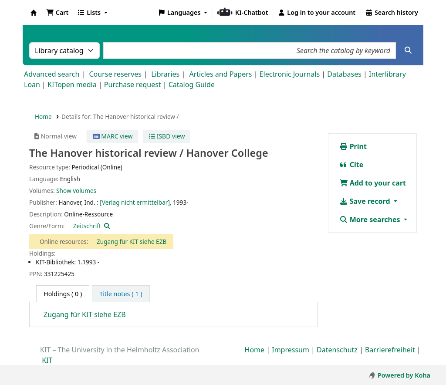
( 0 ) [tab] (63, 294)
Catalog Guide (192, 84)
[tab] (120, 294)
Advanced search (51, 74)
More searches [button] (370, 219)
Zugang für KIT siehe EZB (131, 241)
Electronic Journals (290, 74)
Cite (351, 164)
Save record (365, 201)
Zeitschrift (87, 226)
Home (43, 116)
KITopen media (72, 84)
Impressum (290, 350)
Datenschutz (337, 350)
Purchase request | (136, 84)
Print (353, 146)
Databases (344, 74)
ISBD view (167, 136)
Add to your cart (372, 183)
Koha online (33, 13)
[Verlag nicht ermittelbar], (135, 202)
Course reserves (115, 74)
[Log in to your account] (316, 12)
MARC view (113, 136)
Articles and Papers (220, 74)
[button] (57, 12)
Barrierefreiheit (390, 350)
